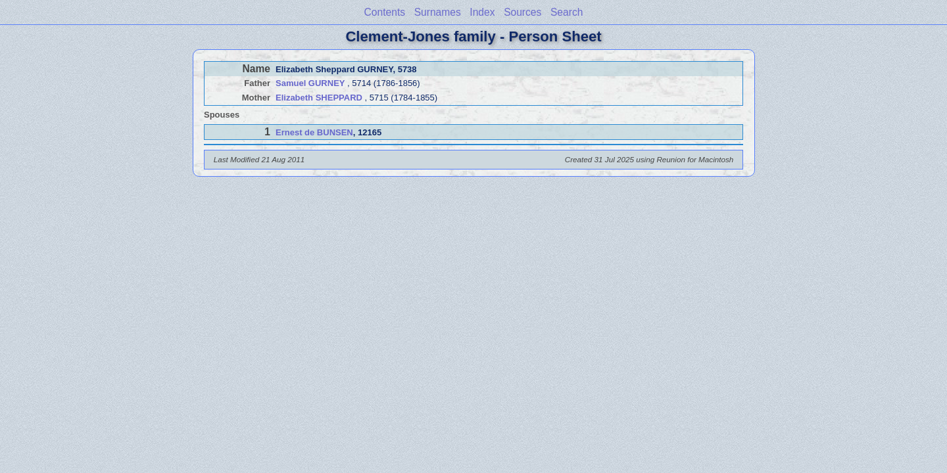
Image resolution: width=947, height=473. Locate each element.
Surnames (437, 12)
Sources (522, 12)
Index (482, 12)
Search (566, 12)
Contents (384, 12)
